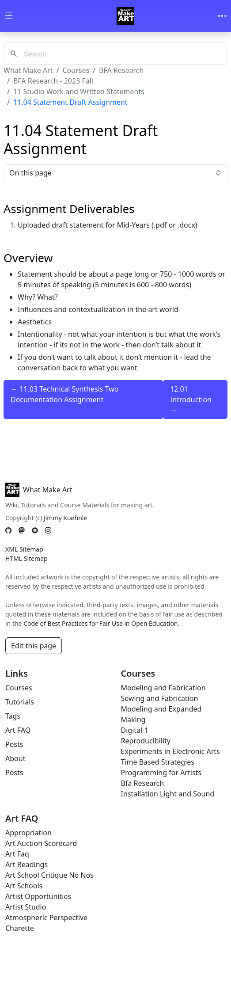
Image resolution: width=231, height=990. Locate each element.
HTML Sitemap (26, 558)
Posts (14, 744)
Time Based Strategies (158, 762)
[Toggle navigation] (222, 16)
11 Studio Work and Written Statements (78, 91)
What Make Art (28, 70)
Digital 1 (134, 730)
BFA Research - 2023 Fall (53, 81)
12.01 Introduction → (191, 399)
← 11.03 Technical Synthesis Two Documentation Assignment (65, 394)
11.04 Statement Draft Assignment (70, 102)
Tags (12, 716)
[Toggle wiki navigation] (9, 16)
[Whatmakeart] (125, 16)
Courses (75, 70)
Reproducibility (145, 741)
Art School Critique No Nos (49, 875)
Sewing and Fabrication (159, 698)
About (15, 758)
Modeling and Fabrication (163, 688)
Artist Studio (25, 907)
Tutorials (19, 702)
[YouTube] (35, 530)
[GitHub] (8, 530)
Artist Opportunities (38, 896)
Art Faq (17, 854)
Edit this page (33, 646)
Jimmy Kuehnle (65, 518)
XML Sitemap (24, 549)
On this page (115, 173)
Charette (19, 928)
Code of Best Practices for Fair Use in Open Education (100, 623)
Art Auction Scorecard (41, 843)
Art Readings (26, 864)
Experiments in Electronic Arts (170, 751)
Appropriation (28, 833)
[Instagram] (48, 530)
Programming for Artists (161, 772)
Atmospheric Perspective (46, 917)
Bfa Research (142, 783)
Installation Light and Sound (168, 794)
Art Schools (23, 886)
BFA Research (121, 70)
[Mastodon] (22, 530)
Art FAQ (17, 730)
